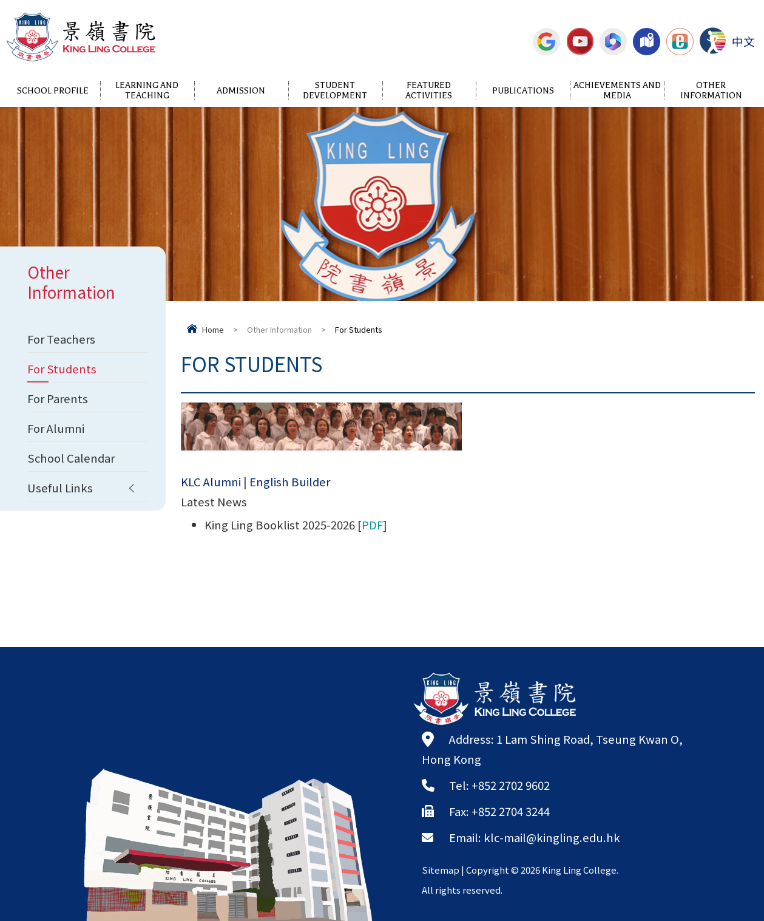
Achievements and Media (617, 90)
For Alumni (55, 428)
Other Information (711, 90)
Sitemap (440, 869)
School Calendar (71, 458)
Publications (523, 91)
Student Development (335, 90)
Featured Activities (428, 90)
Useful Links (60, 487)
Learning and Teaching (146, 90)
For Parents (57, 398)
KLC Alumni (211, 485)
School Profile (53, 91)
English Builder (289, 485)
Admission (241, 91)
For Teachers (61, 339)
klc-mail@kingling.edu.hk (552, 837)
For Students (61, 368)
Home (213, 329)
